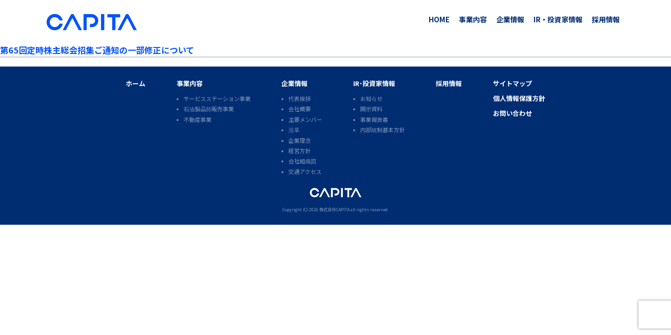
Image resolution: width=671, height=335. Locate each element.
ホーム (135, 83)
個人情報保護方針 (519, 98)
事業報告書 (374, 119)
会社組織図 (302, 161)
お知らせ (371, 98)
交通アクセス (305, 171)
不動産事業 (198, 119)
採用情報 (606, 19)
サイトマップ (512, 83)
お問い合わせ (512, 113)
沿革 (294, 130)
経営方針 (299, 150)
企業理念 (299, 140)
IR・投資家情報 (558, 19)
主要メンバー (305, 119)
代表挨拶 (299, 98)
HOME (439, 19)
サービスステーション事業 (217, 98)
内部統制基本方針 (382, 130)
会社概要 (299, 109)
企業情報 (510, 19)
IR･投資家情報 (374, 83)
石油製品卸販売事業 (209, 109)
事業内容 (473, 19)
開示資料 (371, 109)
